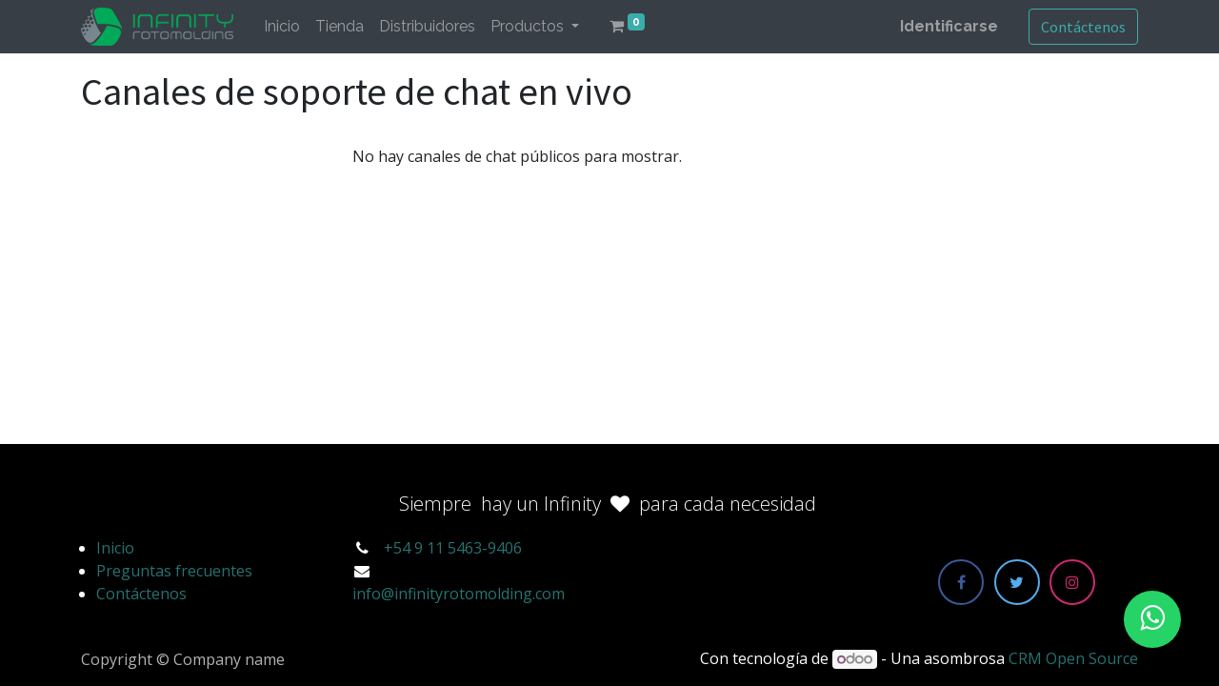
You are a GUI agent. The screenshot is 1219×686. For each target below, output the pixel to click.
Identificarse (949, 26)
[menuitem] (282, 27)
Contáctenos (1083, 26)
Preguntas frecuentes (174, 570)
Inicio (115, 547)
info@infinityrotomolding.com (458, 593)
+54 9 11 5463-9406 (453, 547)
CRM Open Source (1073, 658)
